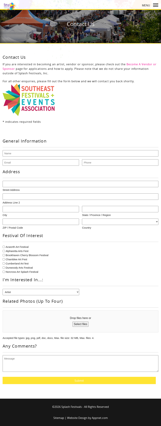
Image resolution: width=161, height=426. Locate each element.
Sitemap (58, 418)
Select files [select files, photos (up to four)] (80, 324)
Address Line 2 (11, 202)
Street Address (11, 189)
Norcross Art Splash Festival (22, 271)
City (5, 215)
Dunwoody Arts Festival (19, 267)
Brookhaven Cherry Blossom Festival (27, 255)
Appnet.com (100, 418)
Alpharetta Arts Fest (17, 251)
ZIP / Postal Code (13, 227)
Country (86, 227)
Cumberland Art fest (17, 263)
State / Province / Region (96, 215)
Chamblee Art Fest (16, 259)
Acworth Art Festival (17, 246)
